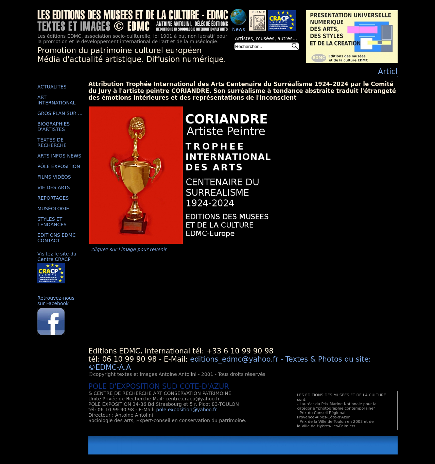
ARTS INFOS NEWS (59, 156)
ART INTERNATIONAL (56, 100)
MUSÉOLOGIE (53, 208)
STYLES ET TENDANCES (52, 221)
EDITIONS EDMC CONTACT (56, 237)
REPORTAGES (53, 198)
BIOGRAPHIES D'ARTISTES (53, 126)
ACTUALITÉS (52, 86)
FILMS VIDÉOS (54, 177)
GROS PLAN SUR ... (60, 113)
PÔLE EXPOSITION (58, 166)
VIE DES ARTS (53, 187)
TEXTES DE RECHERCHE (52, 142)
